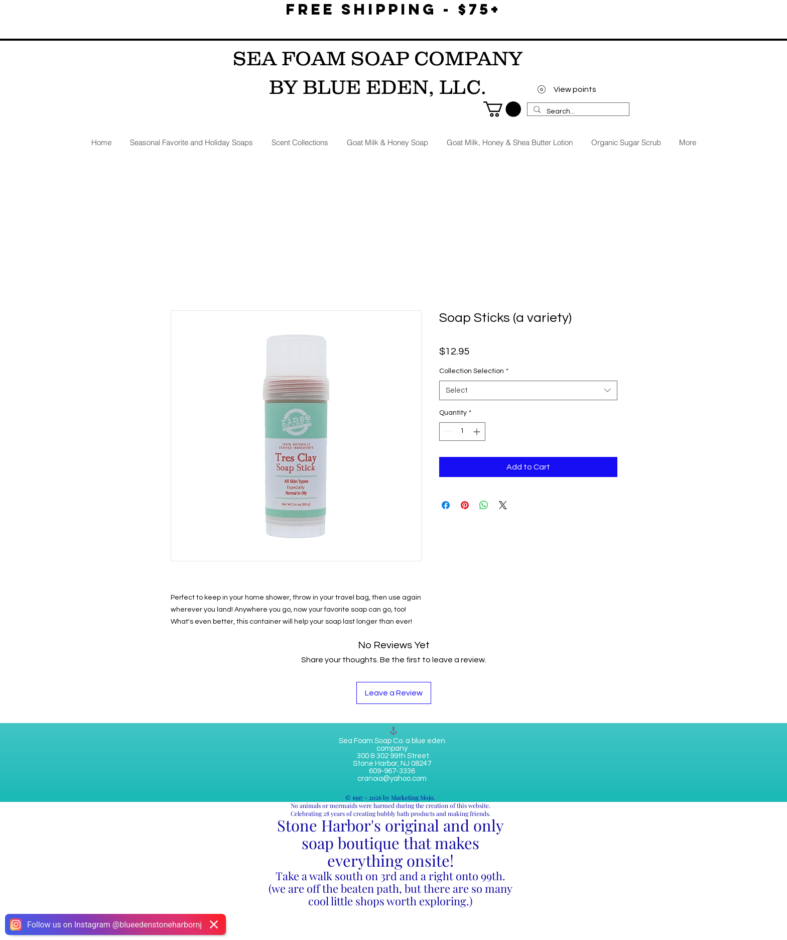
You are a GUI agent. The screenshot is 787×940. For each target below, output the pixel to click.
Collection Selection (473, 371)
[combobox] (528, 390)
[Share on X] (503, 505)
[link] (502, 109)
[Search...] (577, 112)
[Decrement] (447, 431)
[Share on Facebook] (446, 505)
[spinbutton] (462, 431)
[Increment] (477, 431)
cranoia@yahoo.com (392, 778)
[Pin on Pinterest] (465, 505)
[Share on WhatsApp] (484, 505)
